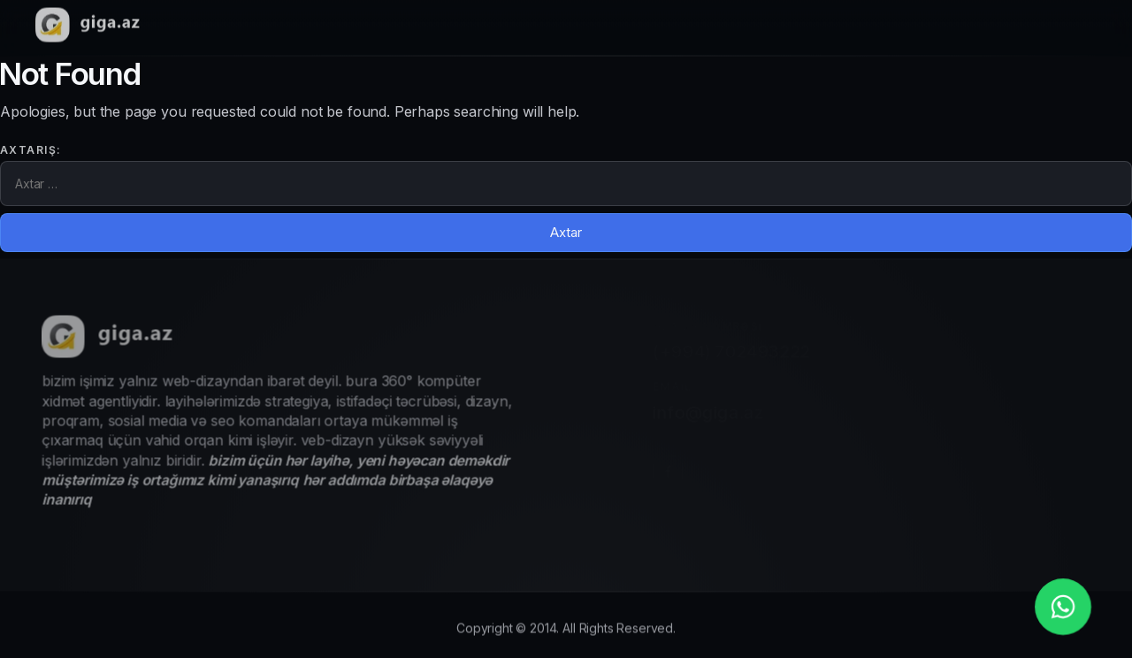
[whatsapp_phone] (1063, 606)
